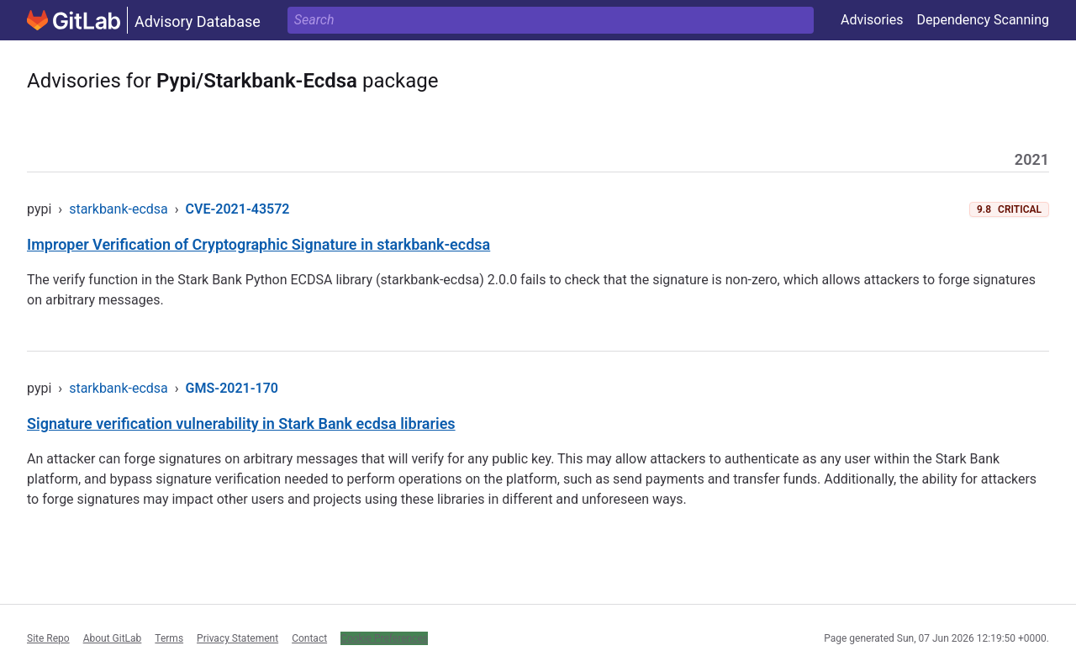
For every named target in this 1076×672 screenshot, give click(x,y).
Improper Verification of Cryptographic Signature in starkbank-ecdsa (258, 244)
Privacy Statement (237, 638)
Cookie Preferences (384, 638)
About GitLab (112, 638)
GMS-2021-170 (232, 388)
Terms (169, 638)
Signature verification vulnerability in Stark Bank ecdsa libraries (241, 423)
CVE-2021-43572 (238, 209)
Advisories (872, 20)
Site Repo (48, 638)
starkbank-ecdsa (118, 209)
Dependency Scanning (982, 20)
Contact (309, 638)
